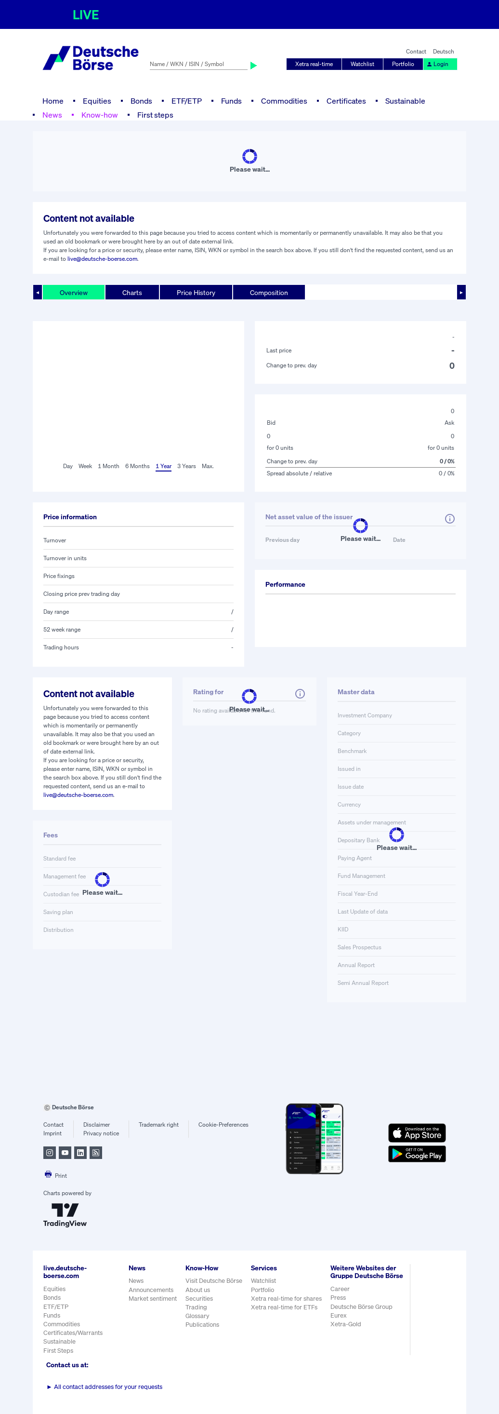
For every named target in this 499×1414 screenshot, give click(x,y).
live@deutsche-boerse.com (102, 258)
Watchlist (362, 63)
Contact (416, 51)
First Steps (58, 1351)
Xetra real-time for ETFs (284, 1307)
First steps (155, 114)
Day (68, 466)
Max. (208, 466)
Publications (202, 1324)
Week (85, 466)
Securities (199, 1298)
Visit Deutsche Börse (213, 1281)
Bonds (141, 100)
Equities (97, 100)
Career (340, 1289)
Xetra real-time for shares (286, 1298)
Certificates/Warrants (73, 1333)
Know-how (99, 114)
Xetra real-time (314, 63)
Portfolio (403, 63)
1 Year (163, 466)
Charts (132, 292)
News (52, 114)
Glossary (197, 1316)
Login (437, 63)
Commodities (284, 100)
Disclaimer (96, 1124)
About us (197, 1290)
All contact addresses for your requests (104, 1387)
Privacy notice (101, 1133)
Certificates (346, 100)
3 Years (186, 466)
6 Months (137, 466)
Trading (196, 1307)
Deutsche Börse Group (361, 1307)
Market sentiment (153, 1298)
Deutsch (443, 51)
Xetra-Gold (345, 1324)
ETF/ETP (186, 100)
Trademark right (159, 1124)
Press (338, 1297)
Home (53, 100)
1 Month (108, 466)
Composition (269, 292)
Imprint (52, 1133)
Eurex (338, 1315)
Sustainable (405, 100)
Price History (196, 292)
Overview (74, 292)
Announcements (151, 1290)
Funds (231, 100)
